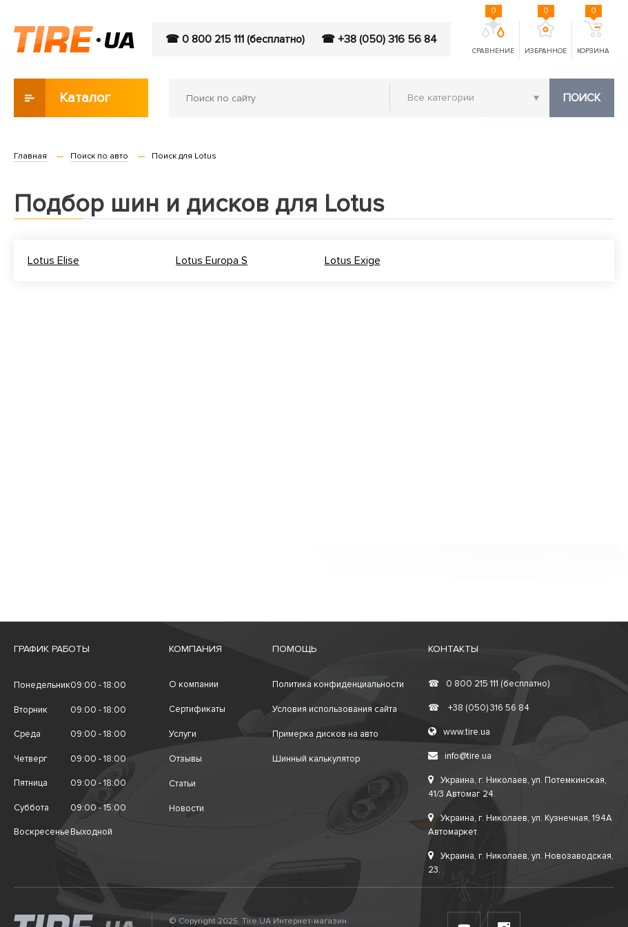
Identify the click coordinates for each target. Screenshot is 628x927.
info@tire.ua (460, 756)
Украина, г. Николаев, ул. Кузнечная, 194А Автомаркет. (520, 825)
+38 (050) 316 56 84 (478, 707)
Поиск (581, 98)
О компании (194, 684)
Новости (186, 808)
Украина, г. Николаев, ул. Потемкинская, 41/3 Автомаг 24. (517, 787)
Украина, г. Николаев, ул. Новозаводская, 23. (521, 862)
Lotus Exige (353, 260)
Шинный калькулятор (316, 758)
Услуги (182, 734)
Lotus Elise (53, 260)
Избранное (546, 38)
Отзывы (185, 758)
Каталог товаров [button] (63, 98)
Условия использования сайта (334, 709)
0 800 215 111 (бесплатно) (488, 683)
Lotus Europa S (211, 260)
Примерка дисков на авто (325, 734)
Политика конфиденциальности (338, 684)
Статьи (182, 783)
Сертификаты (197, 709)
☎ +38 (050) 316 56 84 (379, 39)
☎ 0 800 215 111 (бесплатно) (235, 39)
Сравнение (493, 38)
